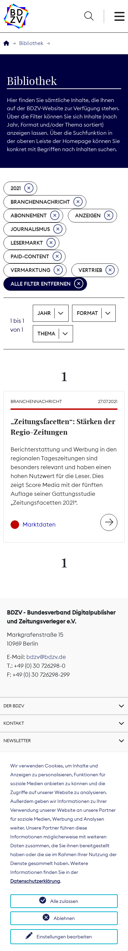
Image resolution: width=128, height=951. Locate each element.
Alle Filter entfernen (47, 284)
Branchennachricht (47, 202)
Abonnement (35, 215)
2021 (22, 188)
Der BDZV (13, 705)
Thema (46, 333)
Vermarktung (37, 270)
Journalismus (36, 229)
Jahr (44, 313)
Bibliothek (31, 43)
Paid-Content (36, 256)
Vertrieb (97, 270)
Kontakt (13, 723)
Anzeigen (94, 215)
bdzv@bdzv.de (46, 657)
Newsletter (17, 740)
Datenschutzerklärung (35, 881)
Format (87, 313)
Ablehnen (64, 918)
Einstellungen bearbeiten (64, 937)
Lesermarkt (33, 243)
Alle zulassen (64, 901)
